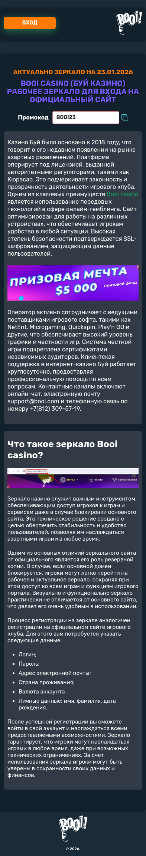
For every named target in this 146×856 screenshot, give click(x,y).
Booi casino (122, 194)
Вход (29, 23)
